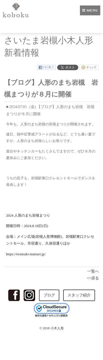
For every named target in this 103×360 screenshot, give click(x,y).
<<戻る (93, 278)
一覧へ (93, 271)
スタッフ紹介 (79, 295)
